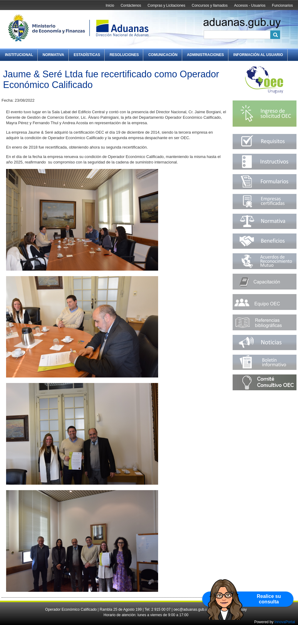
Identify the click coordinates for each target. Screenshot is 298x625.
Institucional (19, 55)
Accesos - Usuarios (249, 5)
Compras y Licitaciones (166, 5)
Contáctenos (131, 5)
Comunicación (163, 55)
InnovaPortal (285, 622)
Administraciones (205, 55)
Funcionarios (282, 5)
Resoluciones (124, 55)
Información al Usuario (258, 55)
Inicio (110, 5)
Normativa (53, 55)
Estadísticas (87, 55)
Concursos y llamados (209, 5)
